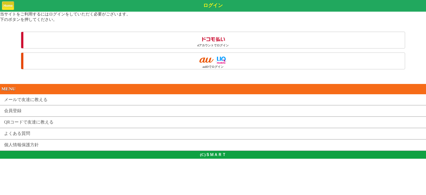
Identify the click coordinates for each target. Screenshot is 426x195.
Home (8, 6)
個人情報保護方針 (21, 144)
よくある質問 (17, 133)
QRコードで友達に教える (29, 122)
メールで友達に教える (26, 99)
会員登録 (12, 110)
